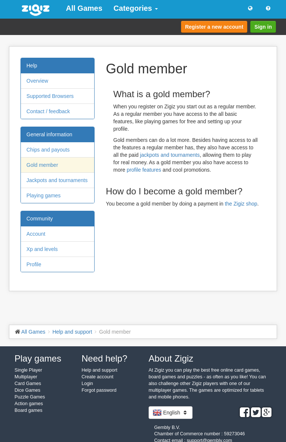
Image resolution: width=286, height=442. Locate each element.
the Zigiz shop (241, 204)
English (170, 412)
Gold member (42, 165)
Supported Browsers (50, 96)
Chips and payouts (48, 150)
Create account (97, 376)
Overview (37, 81)
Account (35, 234)
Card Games (28, 383)
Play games (38, 358)
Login (87, 383)
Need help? (104, 358)
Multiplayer (26, 376)
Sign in (263, 27)
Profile (33, 264)
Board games (28, 410)
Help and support (99, 370)
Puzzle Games (30, 397)
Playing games (43, 195)
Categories (136, 8)
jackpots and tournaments (170, 155)
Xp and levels (42, 249)
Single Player (28, 370)
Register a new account (214, 27)
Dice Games (27, 390)
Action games (29, 403)
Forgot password (99, 390)
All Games (84, 8)
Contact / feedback (48, 111)
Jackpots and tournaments (57, 180)
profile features (144, 170)
